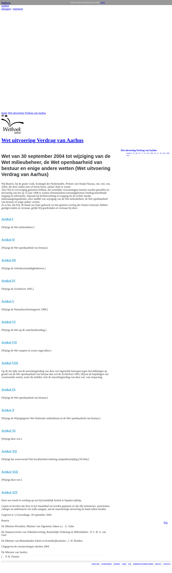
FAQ (129, 564)
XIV (128, 156)
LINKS (124, 564)
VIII (151, 153)
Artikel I (129, 153)
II (133, 153)
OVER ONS (96, 564)
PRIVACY (158, 564)
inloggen (6, 8)
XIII (167, 153)
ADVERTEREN (106, 564)
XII (163, 153)
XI (160, 153)
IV (139, 153)
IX (155, 153)
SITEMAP (116, 564)
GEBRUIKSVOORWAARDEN (143, 564)
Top (165, 115)
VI (144, 153)
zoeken (5, 5)
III (136, 153)
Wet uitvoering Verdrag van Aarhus (27, 113)
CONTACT (167, 564)
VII (147, 153)
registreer (18, 8)
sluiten (102, 2)
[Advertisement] (11, 61)
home (4, 113)
